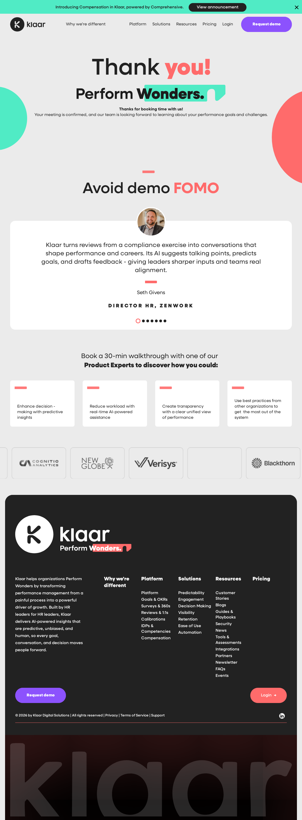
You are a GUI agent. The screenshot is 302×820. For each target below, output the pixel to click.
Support (158, 715)
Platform (149, 593)
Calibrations (153, 619)
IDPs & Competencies (156, 629)
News (221, 631)
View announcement (217, 7)
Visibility (186, 613)
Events (222, 676)
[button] (137, 24)
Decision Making (194, 606)
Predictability (191, 593)
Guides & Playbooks (226, 615)
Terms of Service (134, 715)
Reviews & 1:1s (154, 613)
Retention (188, 619)
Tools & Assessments (228, 640)
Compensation (156, 638)
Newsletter (226, 663)
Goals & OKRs (154, 600)
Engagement (191, 600)
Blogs (221, 605)
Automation (190, 633)
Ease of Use (189, 626)
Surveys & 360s (155, 606)
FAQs (220, 669)
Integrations (227, 649)
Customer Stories (225, 596)
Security (224, 624)
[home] (32, 24)
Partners (224, 656)
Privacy (112, 715)
